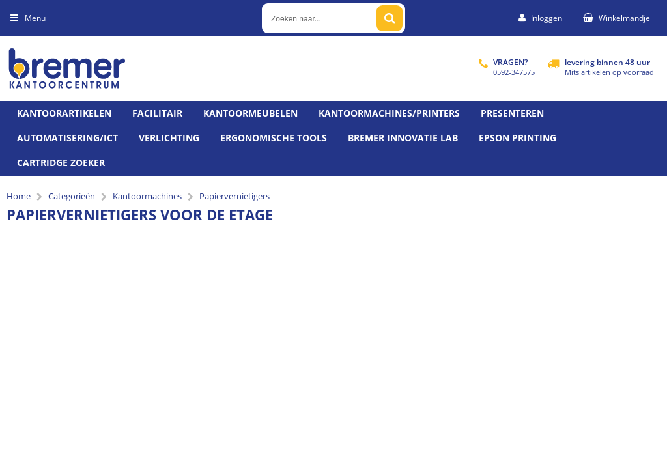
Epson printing (517, 138)
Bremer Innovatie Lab (403, 138)
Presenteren (512, 113)
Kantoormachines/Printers (389, 113)
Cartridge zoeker (61, 162)
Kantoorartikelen (64, 113)
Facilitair (157, 113)
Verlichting (169, 138)
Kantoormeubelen (250, 113)
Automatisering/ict (67, 138)
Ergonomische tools (273, 138)
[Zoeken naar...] (389, 18)
